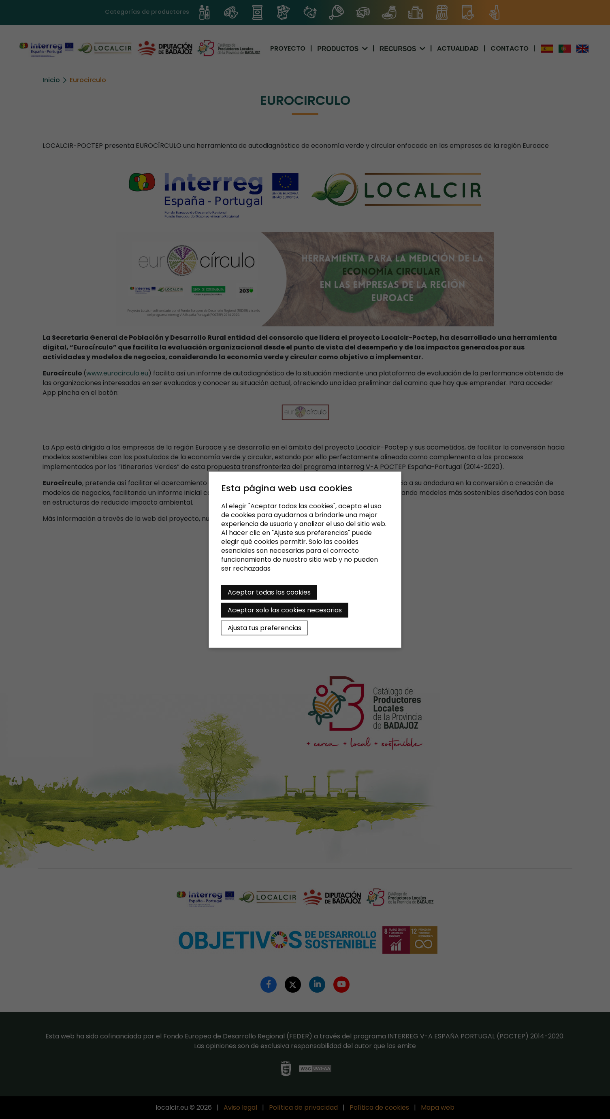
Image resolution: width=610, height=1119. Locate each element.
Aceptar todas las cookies (269, 592)
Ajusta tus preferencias (264, 627)
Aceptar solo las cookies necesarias (285, 609)
